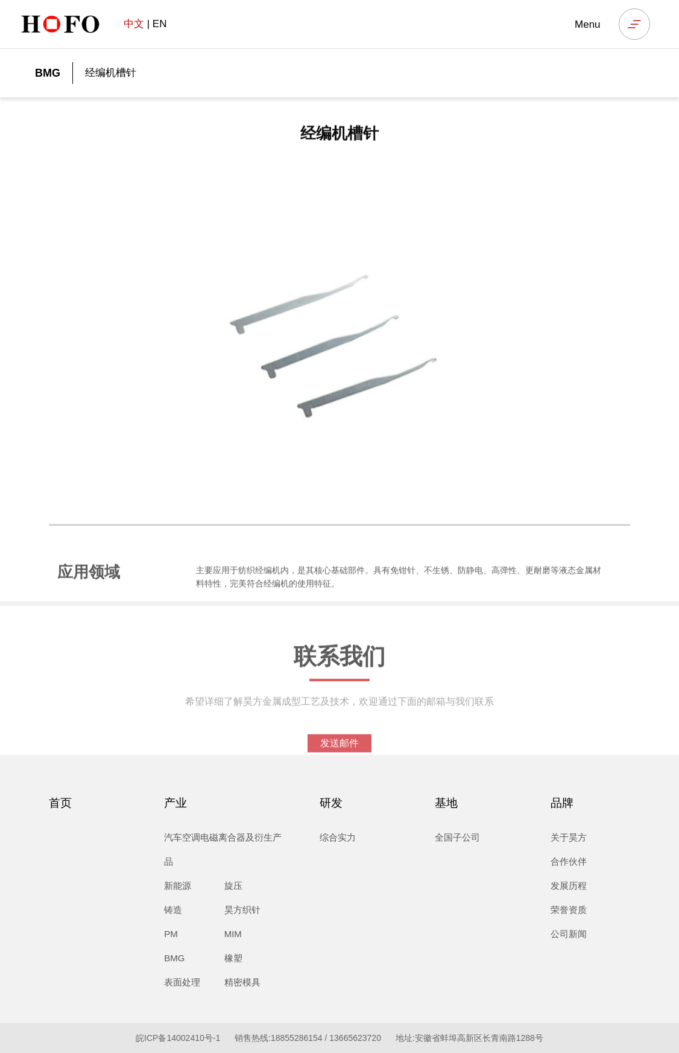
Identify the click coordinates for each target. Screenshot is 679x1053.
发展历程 (569, 885)
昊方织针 (242, 910)
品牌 (562, 803)
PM (171, 934)
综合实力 (338, 837)
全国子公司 (457, 837)
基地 (446, 803)
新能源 (177, 885)
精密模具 (242, 982)
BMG (47, 73)
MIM (233, 934)
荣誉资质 (569, 910)
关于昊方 (569, 837)
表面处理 (182, 982)
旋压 (233, 885)
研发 (331, 803)
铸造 (173, 910)
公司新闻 (569, 934)
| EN (145, 24)
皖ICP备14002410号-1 (178, 1038)
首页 (60, 803)
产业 (175, 803)
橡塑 (233, 958)
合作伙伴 (569, 861)
